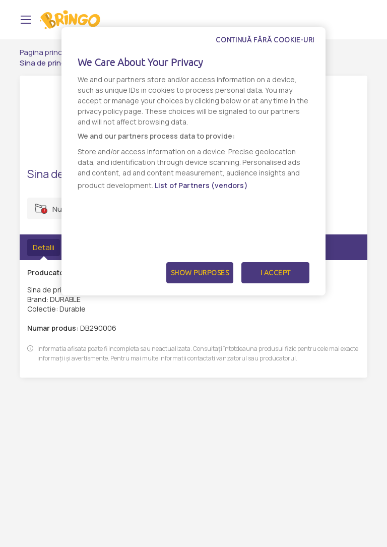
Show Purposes (200, 273)
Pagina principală (49, 52)
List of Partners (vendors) (201, 185)
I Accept (276, 273)
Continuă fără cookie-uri (265, 40)
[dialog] (193, 161)
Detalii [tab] (43, 247)
